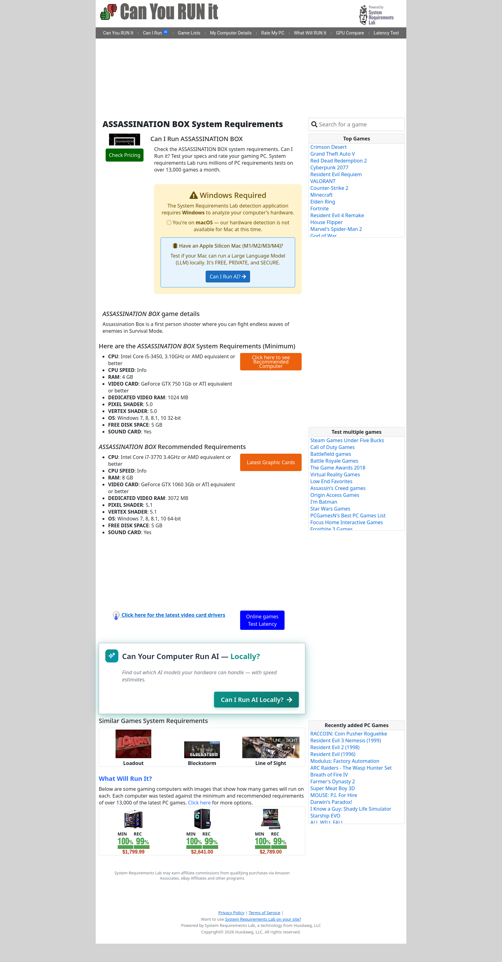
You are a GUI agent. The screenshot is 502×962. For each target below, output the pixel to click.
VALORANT (322, 181)
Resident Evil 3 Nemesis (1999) (345, 740)
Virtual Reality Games (335, 474)
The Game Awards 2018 (337, 467)
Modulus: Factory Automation (344, 761)
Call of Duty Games (332, 447)
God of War (323, 235)
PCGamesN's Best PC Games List (348, 515)
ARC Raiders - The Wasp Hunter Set (351, 767)
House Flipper (326, 222)
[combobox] (360, 124)
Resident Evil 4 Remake (337, 215)
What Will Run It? (125, 778)
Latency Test (386, 33)
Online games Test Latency (262, 620)
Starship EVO (325, 815)
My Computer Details (231, 33)
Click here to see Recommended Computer (271, 361)
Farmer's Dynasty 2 (332, 781)
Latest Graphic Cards (271, 462)
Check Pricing (124, 155)
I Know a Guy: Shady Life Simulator (350, 808)
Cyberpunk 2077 (329, 167)
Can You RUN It (118, 33)
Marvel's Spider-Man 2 (336, 229)
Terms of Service (265, 912)
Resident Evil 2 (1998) (334, 747)
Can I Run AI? (228, 276)
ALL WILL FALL (327, 822)
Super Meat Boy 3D (332, 788)
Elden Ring (322, 201)
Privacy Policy (231, 912)
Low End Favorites (331, 481)
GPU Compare (350, 33)
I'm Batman (323, 501)
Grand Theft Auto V (332, 153)
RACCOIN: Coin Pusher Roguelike (348, 733)
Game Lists (189, 33)
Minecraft (321, 194)
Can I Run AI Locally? (256, 699)
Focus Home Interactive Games (346, 522)
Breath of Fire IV (329, 774)
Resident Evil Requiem (336, 174)
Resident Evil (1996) (332, 754)
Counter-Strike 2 (329, 188)
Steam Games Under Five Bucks (347, 440)
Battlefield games (330, 454)
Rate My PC (272, 33)
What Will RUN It (310, 33)
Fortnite (319, 208)
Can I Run (155, 33)
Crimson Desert (328, 147)
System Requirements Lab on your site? (263, 919)
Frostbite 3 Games (331, 529)
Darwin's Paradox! (331, 802)
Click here (199, 802)
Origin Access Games (334, 495)
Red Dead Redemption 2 (338, 160)
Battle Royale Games (334, 460)
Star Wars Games (330, 508)
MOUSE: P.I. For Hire (333, 795)
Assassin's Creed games (338, 488)
